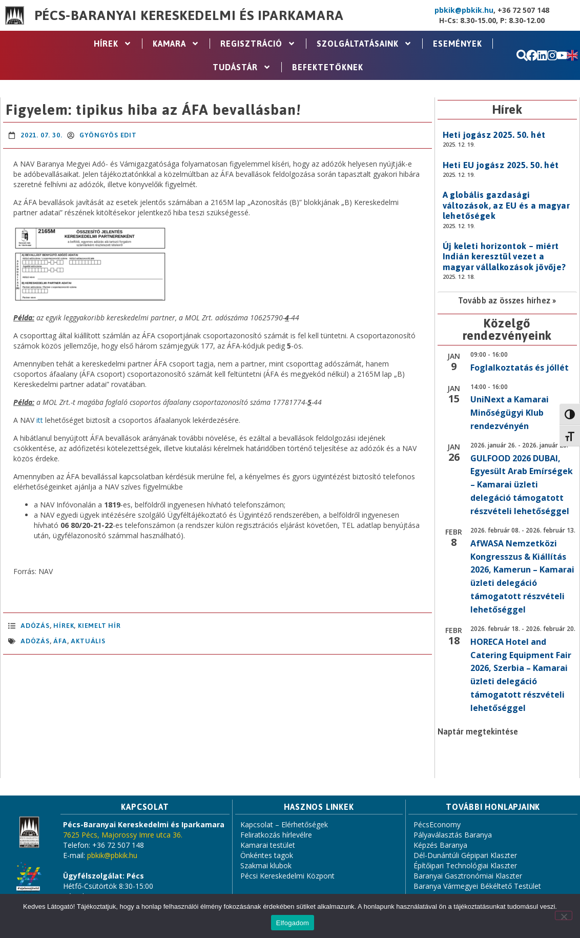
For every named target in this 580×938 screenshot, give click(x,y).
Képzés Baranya (440, 845)
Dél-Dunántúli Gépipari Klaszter (465, 855)
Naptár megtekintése (478, 731)
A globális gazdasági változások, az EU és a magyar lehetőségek (506, 205)
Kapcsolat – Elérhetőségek (284, 824)
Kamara (176, 43)
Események (457, 43)
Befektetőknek (327, 67)
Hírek (113, 43)
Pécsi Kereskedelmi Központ (287, 876)
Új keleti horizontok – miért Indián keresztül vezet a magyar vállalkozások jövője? (504, 256)
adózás (35, 641)
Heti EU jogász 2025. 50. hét (501, 165)
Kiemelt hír (99, 625)
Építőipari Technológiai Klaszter (465, 865)
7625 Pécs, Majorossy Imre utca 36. (122, 835)
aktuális (88, 641)
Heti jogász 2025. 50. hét (494, 135)
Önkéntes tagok (266, 855)
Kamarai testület (267, 845)
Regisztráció (258, 43)
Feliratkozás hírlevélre (276, 835)
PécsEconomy (437, 824)
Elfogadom (292, 923)
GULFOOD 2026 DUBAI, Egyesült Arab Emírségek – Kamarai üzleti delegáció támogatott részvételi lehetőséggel (521, 485)
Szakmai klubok (266, 865)
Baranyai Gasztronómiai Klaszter (467, 876)
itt (39, 420)
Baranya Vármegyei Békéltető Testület (477, 886)
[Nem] (563, 915)
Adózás (35, 625)
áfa (60, 641)
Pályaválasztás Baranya (452, 835)
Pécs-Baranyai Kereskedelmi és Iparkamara (189, 15)
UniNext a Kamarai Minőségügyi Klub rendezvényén (509, 413)
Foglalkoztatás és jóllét (519, 367)
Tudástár (242, 67)
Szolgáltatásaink (364, 43)
